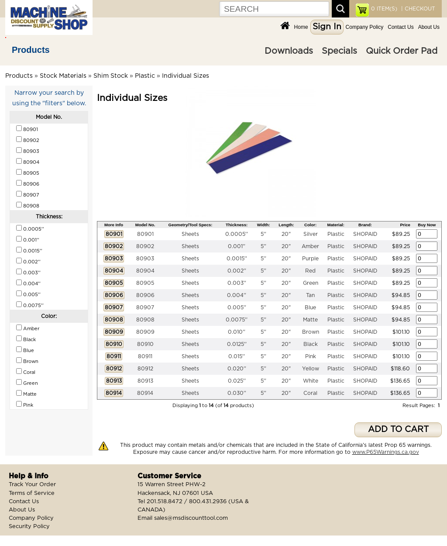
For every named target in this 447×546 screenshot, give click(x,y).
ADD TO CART (398, 429)
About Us (429, 27)
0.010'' (236, 332)
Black (310, 344)
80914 (145, 393)
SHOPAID (365, 234)
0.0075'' (237, 319)
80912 (145, 368)
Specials (339, 51)
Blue (310, 307)
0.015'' (236, 356)
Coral (310, 393)
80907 (145, 307)
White (310, 381)
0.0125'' (237, 344)
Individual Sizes (185, 76)
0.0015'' (237, 258)
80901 (145, 234)
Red (310, 270)
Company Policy (365, 27)
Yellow (310, 368)
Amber (310, 246)
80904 (145, 270)
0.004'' (236, 295)
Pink (310, 356)
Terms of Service (32, 493)
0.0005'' (236, 234)
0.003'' (236, 283)
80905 (145, 283)
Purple (310, 258)
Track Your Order (32, 484)
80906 (145, 295)
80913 (145, 381)
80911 (145, 356)
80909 (145, 332)
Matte (310, 319)
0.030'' (236, 393)
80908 (145, 319)
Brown (310, 332)
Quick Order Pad (401, 51)
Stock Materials (63, 76)
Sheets (190, 234)
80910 (145, 344)
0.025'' (237, 381)
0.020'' (236, 368)
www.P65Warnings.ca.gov (385, 452)
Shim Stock (110, 76)
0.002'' (236, 270)
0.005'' (236, 307)
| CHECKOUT (417, 8)
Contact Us (400, 27)
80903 (145, 258)
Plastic (145, 76)
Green (310, 283)
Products (31, 50)
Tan (310, 295)
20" (286, 234)
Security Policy (29, 526)
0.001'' (236, 246)
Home (301, 27)
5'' (263, 234)
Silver (310, 234)
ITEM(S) (384, 8)
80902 (145, 246)
